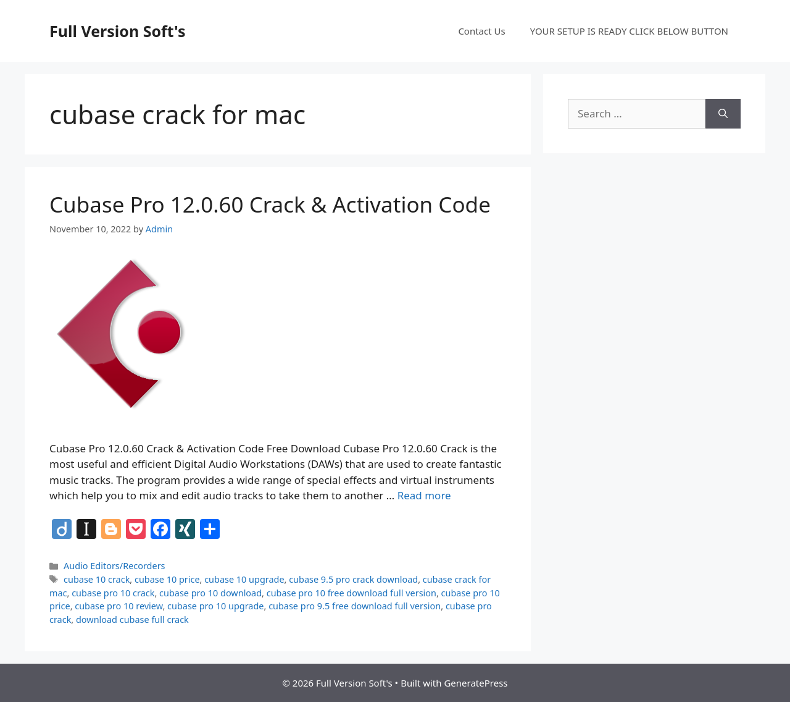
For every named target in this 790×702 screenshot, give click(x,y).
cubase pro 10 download (210, 593)
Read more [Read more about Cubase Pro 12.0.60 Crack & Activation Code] (424, 495)
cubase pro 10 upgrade (215, 606)
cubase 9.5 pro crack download (353, 579)
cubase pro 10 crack (113, 593)
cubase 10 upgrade (244, 579)
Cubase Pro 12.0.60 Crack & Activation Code (270, 204)
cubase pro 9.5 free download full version (354, 606)
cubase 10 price (167, 579)
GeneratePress (475, 683)
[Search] (723, 114)
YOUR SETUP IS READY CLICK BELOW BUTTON (629, 31)
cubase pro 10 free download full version (351, 593)
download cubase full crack (132, 619)
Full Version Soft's (117, 30)
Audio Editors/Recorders (114, 566)
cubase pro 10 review (118, 606)
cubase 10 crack (97, 579)
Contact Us (481, 31)
